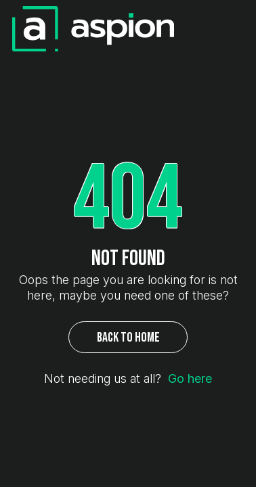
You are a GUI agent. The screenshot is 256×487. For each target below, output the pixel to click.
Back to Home (128, 337)
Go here (190, 378)
